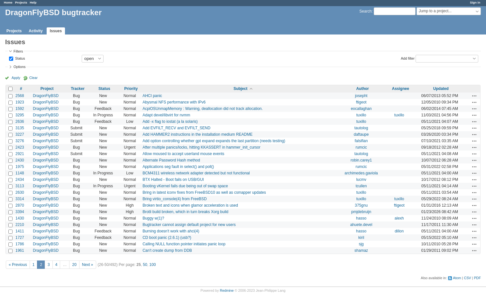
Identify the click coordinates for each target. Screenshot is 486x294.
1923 (19, 102)
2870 (19, 205)
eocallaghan (361, 108)
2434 (19, 179)
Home (8, 2)
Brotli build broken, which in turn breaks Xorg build (185, 212)
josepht (361, 95)
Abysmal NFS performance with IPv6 (174, 102)
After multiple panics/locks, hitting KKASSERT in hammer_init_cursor (201, 147)
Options (19, 67)
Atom (457, 278)
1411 (19, 231)
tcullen (361, 186)
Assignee (400, 88)
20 (74, 264)
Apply (16, 78)
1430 (19, 218)
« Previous (18, 264)
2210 (19, 224)
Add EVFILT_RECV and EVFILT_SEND (176, 128)
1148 (19, 173)
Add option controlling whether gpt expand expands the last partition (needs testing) (213, 141)
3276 (19, 141)
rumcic (361, 147)
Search (365, 11)
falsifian (361, 141)
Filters (18, 51)
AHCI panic (152, 95)
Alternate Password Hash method (171, 160)
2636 (19, 121)
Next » (87, 264)
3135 (19, 128)
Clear (33, 78)
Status (19, 58)
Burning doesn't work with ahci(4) (170, 231)
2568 (19, 95)
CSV (467, 278)
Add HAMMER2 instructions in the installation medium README (197, 134)
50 (145, 264)
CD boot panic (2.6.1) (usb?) (166, 237)
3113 (19, 186)
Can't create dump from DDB (167, 250)
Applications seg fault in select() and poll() (178, 166)
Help (33, 2)
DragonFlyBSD (46, 95)
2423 (19, 147)
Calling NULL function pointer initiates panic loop (183, 244)
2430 (19, 160)
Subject (240, 88)
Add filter (408, 58)
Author (362, 88)
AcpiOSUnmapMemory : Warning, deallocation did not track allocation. (202, 108)
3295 (19, 115)
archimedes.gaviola (361, 173)
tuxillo (361, 115)
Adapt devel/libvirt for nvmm (166, 115)
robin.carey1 (361, 160)
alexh (399, 218)
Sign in (475, 2)
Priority (131, 88)
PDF (477, 278)
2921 (19, 154)
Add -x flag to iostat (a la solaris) (169, 121)
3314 (19, 199)
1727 (19, 237)
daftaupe (361, 134)
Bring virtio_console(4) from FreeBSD (174, 199)
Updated (441, 88)
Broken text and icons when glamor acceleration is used (190, 205)
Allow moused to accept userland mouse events (183, 154)
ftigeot (361, 102)
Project (47, 88)
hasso (361, 218)
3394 (19, 212)
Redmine (227, 290)
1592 (19, 108)
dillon (399, 231)
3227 (19, 134)
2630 (19, 192)
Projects (21, 2)
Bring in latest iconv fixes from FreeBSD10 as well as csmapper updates (204, 192)
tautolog (361, 128)
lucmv (361, 179)
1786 (19, 244)
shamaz (361, 250)
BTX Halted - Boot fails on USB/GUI (173, 179)
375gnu (361, 205)
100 (152, 264)
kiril (361, 237)
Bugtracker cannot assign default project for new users (189, 224)
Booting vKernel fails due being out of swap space (185, 186)
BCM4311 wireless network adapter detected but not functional (196, 173)
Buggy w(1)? (153, 218)
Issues (56, 31)
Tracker (78, 88)
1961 (19, 250)
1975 (19, 166)
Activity (35, 31)
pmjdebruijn (361, 212)
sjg (361, 244)
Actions (474, 95)
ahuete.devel (361, 224)
